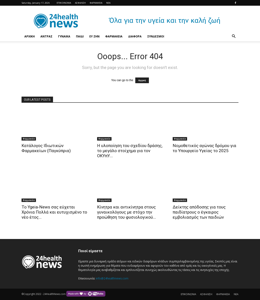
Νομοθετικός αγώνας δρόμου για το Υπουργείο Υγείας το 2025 (204, 148)
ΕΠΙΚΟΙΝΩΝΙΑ (64, 2)
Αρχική (142, 80)
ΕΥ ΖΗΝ (94, 36)
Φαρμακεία (29, 138)
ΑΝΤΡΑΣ (46, 36)
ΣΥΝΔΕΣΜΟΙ (155, 36)
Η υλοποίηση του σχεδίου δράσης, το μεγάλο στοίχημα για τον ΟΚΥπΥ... (129, 150)
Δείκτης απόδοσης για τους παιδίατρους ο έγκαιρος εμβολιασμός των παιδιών (199, 212)
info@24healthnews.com (112, 278)
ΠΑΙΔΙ (80, 36)
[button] (233, 37)
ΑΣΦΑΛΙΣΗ (80, 2)
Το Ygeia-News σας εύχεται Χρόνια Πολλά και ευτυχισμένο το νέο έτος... (54, 212)
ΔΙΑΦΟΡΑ (135, 36)
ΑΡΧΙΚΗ (29, 36)
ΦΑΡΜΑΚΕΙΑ (96, 2)
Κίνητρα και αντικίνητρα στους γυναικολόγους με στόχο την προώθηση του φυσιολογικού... (126, 212)
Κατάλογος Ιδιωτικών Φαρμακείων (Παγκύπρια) (46, 148)
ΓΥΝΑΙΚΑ (64, 36)
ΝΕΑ (108, 2)
